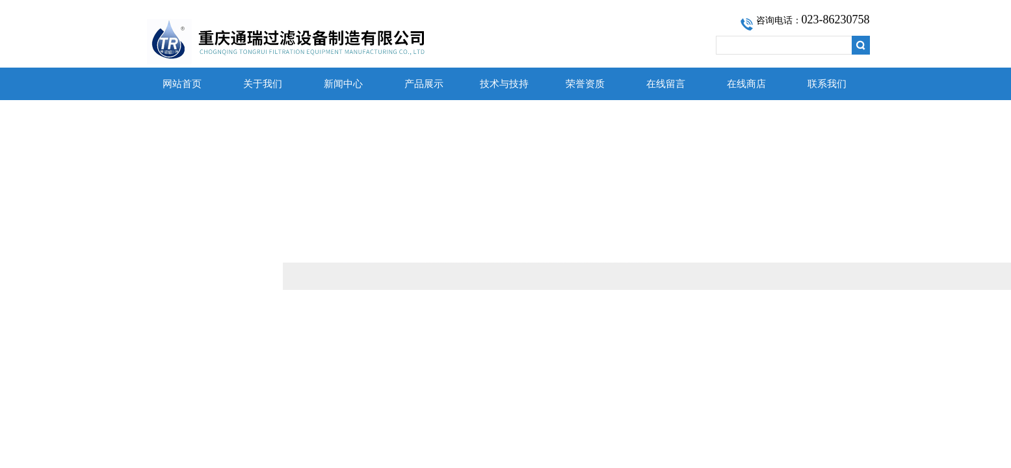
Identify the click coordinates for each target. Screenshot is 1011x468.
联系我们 (827, 84)
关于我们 (262, 84)
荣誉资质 (585, 84)
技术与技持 (504, 84)
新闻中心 (343, 84)
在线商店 (746, 84)
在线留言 (665, 84)
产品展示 (423, 84)
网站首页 (182, 84)
